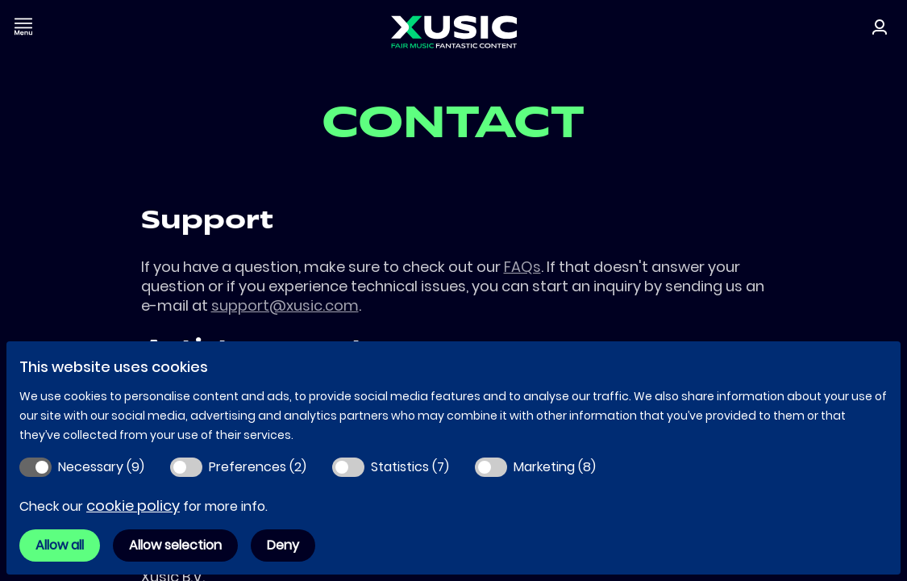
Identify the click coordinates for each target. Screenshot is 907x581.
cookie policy (133, 505)
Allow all (59, 545)
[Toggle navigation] (23, 26)
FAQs (522, 267)
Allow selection (175, 545)
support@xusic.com (285, 305)
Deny (283, 545)
